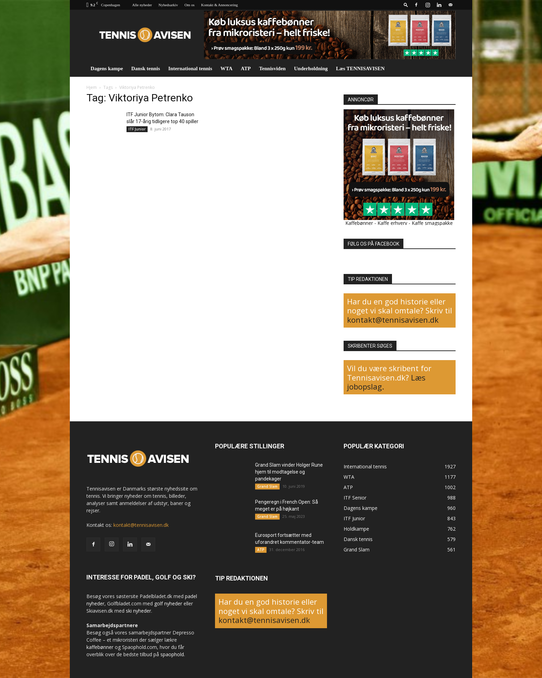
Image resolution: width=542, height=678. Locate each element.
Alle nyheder (142, 5)
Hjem (91, 87)
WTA (227, 68)
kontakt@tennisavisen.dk (393, 319)
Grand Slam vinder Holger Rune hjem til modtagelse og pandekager (289, 472)
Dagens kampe (107, 68)
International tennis (190, 68)
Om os (190, 5)
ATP (246, 68)
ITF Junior (137, 129)
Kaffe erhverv (392, 223)
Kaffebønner (359, 223)
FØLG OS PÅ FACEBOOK (373, 244)
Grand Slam (267, 486)
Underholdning (311, 68)
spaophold (172, 654)
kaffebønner (99, 647)
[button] (406, 4)
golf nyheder (168, 603)
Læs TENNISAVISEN (360, 68)
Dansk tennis (145, 68)
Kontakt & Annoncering (219, 5)
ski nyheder (138, 610)
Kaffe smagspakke (432, 223)
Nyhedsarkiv (168, 5)
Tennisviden (272, 68)
